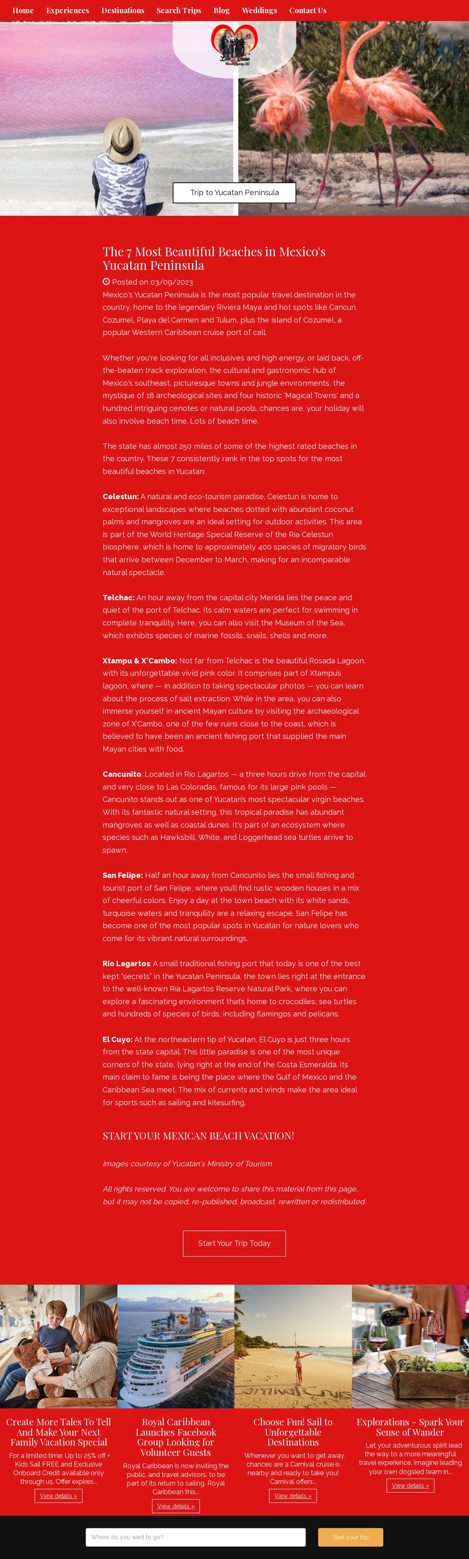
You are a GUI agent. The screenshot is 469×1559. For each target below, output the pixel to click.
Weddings (259, 10)
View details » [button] (58, 1496)
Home (23, 10)
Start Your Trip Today (234, 1243)
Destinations (122, 10)
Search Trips (179, 10)
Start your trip (351, 1537)
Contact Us (307, 10)
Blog (221, 10)
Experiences (67, 10)
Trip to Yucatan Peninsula (234, 192)
